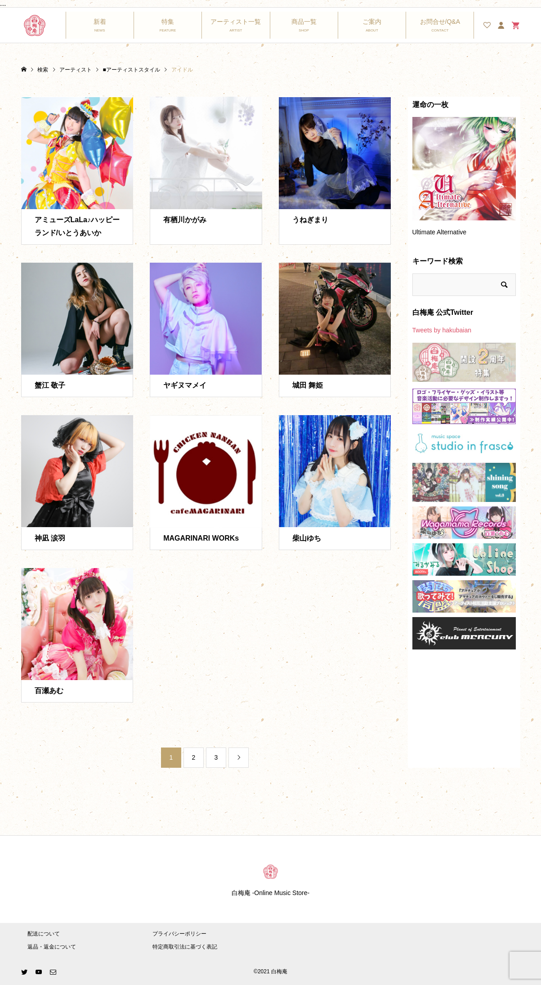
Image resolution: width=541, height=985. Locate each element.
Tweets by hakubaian (442, 330)
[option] (464, 180)
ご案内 (371, 21)
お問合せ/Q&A (440, 21)
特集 (167, 21)
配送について (43, 934)
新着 (100, 21)
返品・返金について (51, 947)
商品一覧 (304, 21)
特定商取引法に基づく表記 (184, 947)
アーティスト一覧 (235, 21)
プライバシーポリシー (179, 934)
